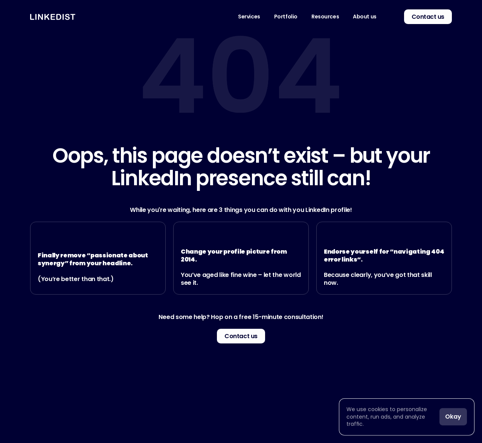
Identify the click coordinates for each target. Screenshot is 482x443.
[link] (389, 16)
